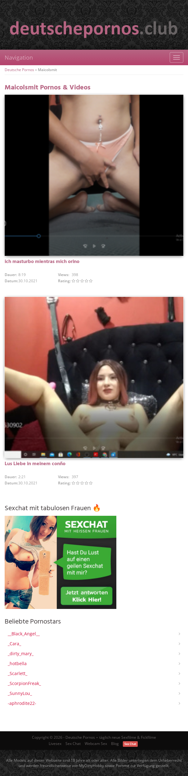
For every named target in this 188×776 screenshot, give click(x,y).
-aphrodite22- (22, 703)
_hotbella (17, 663)
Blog (115, 743)
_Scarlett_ (17, 673)
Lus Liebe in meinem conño (35, 464)
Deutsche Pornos (19, 69)
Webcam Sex (96, 743)
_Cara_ (14, 644)
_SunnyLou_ (20, 693)
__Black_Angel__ (24, 634)
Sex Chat (73, 743)
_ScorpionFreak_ (24, 683)
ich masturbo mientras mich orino (42, 262)
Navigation (19, 57)
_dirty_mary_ (21, 653)
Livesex (55, 743)
